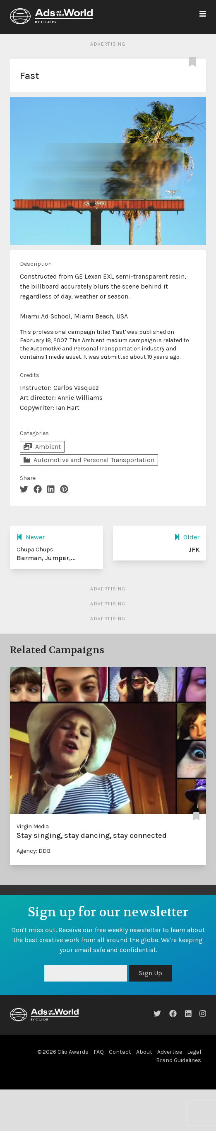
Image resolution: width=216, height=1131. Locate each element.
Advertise (169, 1051)
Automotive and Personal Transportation (89, 460)
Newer (31, 537)
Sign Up (150, 973)
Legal (194, 1051)
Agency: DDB (33, 850)
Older (186, 537)
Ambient (42, 446)
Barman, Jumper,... (46, 558)
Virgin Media (33, 826)
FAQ (99, 1051)
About (144, 1051)
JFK (194, 549)
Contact (120, 1051)
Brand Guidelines (178, 1060)
